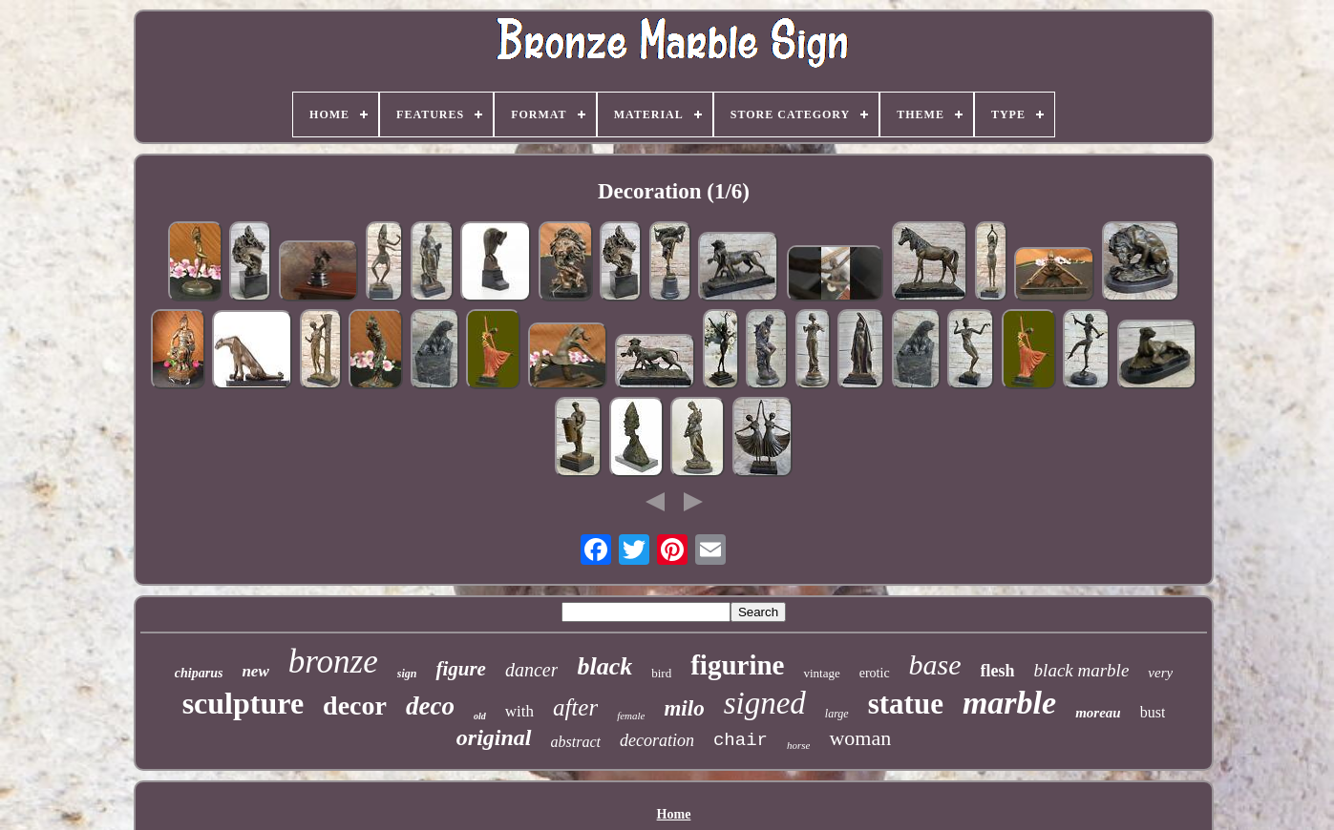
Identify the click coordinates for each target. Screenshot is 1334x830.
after (575, 707)
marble (1009, 702)
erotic (874, 673)
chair (740, 740)
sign (407, 673)
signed (765, 703)
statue (905, 703)
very (1160, 672)
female (631, 715)
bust (1153, 712)
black (604, 666)
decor (355, 705)
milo (684, 708)
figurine (737, 665)
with (519, 711)
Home (674, 814)
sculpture (243, 703)
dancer (532, 669)
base (935, 664)
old (480, 716)
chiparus (199, 673)
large (837, 713)
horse (798, 745)
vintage (821, 673)
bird (661, 673)
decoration (657, 740)
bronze (333, 661)
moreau (1098, 712)
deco (430, 706)
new (255, 671)
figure (460, 668)
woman (860, 738)
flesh (998, 670)
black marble (1082, 670)
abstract (576, 742)
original (494, 737)
